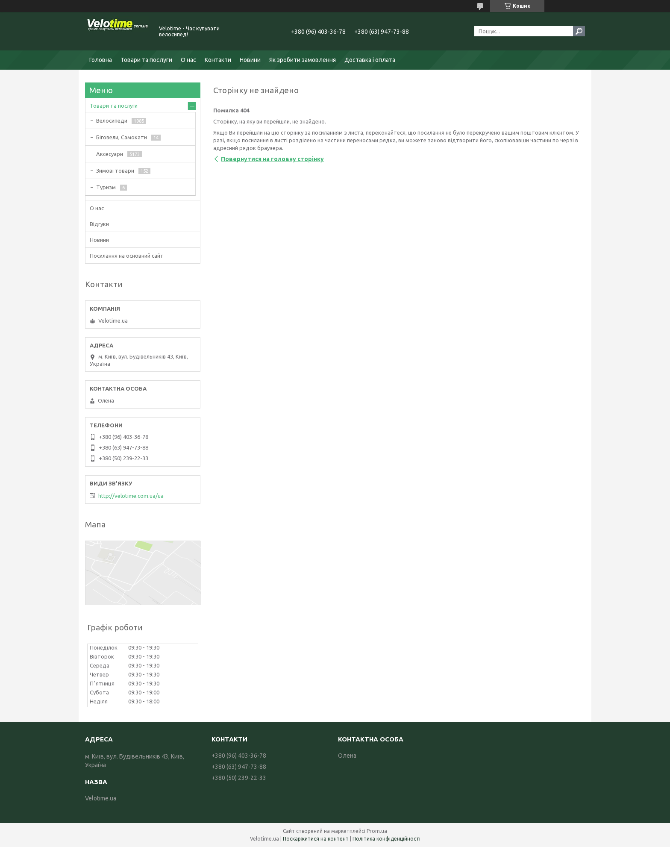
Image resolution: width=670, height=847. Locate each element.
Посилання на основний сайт (127, 256)
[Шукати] (579, 31)
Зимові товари (115, 171)
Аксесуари (109, 154)
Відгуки (99, 224)
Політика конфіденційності (386, 838)
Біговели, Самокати (121, 137)
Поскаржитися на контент (316, 838)
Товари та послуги (146, 59)
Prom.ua (377, 831)
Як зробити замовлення (302, 59)
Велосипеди (111, 121)
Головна (100, 59)
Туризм (106, 187)
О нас (188, 59)
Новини (250, 59)
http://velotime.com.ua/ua (131, 496)
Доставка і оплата (369, 59)
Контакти (218, 59)
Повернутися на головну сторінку (272, 159)
